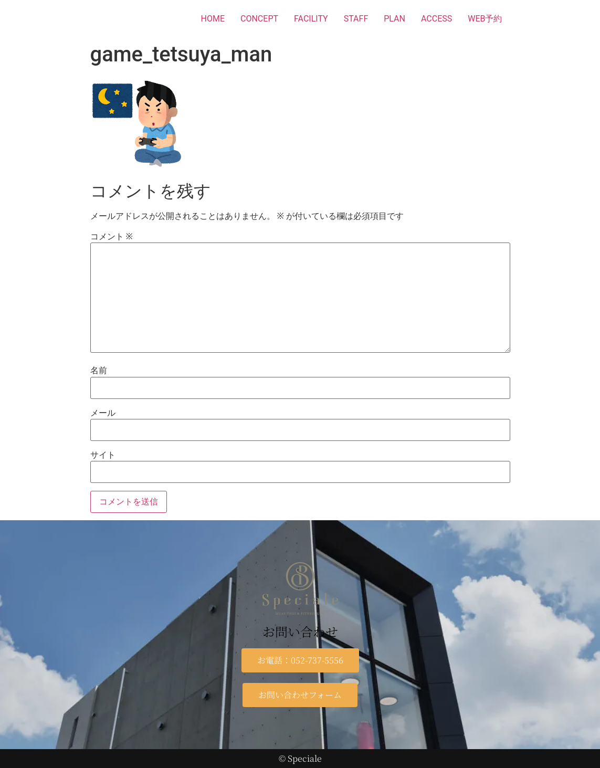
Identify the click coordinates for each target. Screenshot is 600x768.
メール (102, 413)
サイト (102, 455)
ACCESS (436, 19)
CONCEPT (259, 19)
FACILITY (311, 19)
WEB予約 (485, 19)
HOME (213, 19)
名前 (98, 370)
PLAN (394, 19)
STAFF (356, 19)
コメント (111, 237)
